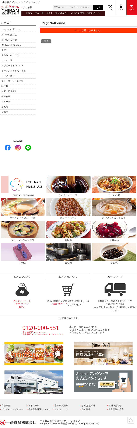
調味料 (4, 86)
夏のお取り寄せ (9, 40)
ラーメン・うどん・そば (13, 71)
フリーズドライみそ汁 (12, 81)
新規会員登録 (61, 405)
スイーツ (5, 101)
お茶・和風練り (9, 91)
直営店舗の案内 (116, 409)
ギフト (49, 13)
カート (131, 9)
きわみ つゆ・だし (10, 55)
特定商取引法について (39, 409)
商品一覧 (39, 13)
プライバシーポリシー (12, 409)
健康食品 (5, 96)
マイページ (121, 9)
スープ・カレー (9, 76)
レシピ (110, 9)
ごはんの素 (7, 60)
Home (29, 13)
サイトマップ (61, 409)
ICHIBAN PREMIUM (11, 45)
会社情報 (27, 7)
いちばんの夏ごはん (11, 29)
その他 (4, 112)
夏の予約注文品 (9, 35)
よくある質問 (77, 13)
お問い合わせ (93, 13)
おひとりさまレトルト (12, 65)
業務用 (4, 107)
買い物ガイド (62, 13)
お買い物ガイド (59, 304)
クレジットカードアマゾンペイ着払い (22, 304)
